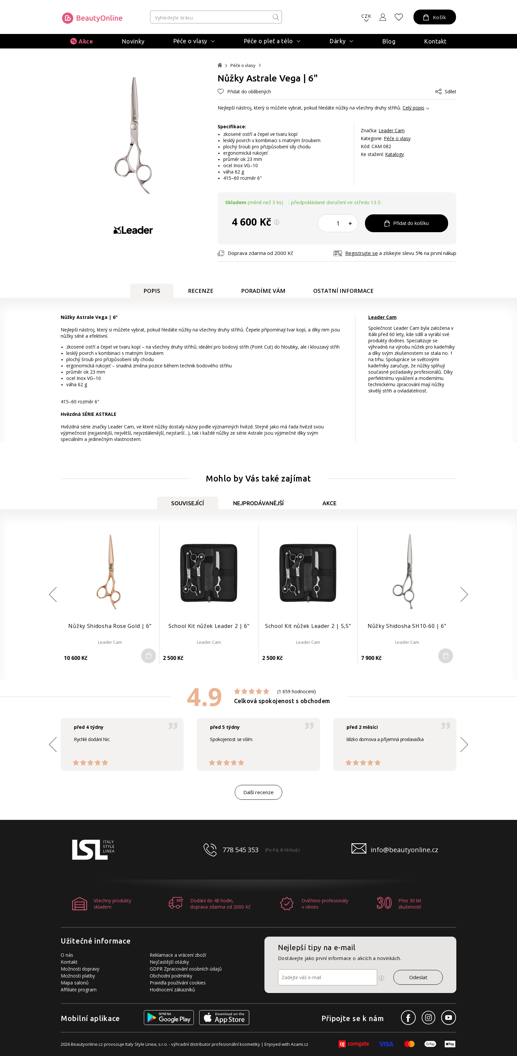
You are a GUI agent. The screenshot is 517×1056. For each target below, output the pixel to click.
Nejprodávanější (258, 503)
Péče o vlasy (243, 65)
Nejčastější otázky (169, 962)
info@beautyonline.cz (404, 849)
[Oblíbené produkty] (399, 17)
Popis (151, 291)
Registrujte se (361, 253)
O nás (67, 955)
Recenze (200, 291)
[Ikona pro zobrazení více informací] (381, 978)
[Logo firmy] (92, 18)
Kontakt (435, 41)
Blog (388, 41)
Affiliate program (79, 989)
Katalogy (394, 154)
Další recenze (258, 792)
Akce (85, 41)
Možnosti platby (78, 976)
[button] (464, 594)
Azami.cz (299, 1044)
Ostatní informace (343, 291)
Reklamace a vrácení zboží (178, 955)
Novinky (133, 41)
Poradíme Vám (263, 291)
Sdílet (445, 91)
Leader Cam (392, 130)
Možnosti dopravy (80, 969)
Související (187, 503)
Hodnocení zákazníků (172, 989)
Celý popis (413, 108)
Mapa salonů (75, 982)
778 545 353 (240, 849)
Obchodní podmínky (171, 976)
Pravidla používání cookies (178, 982)
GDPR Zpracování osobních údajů (186, 969)
